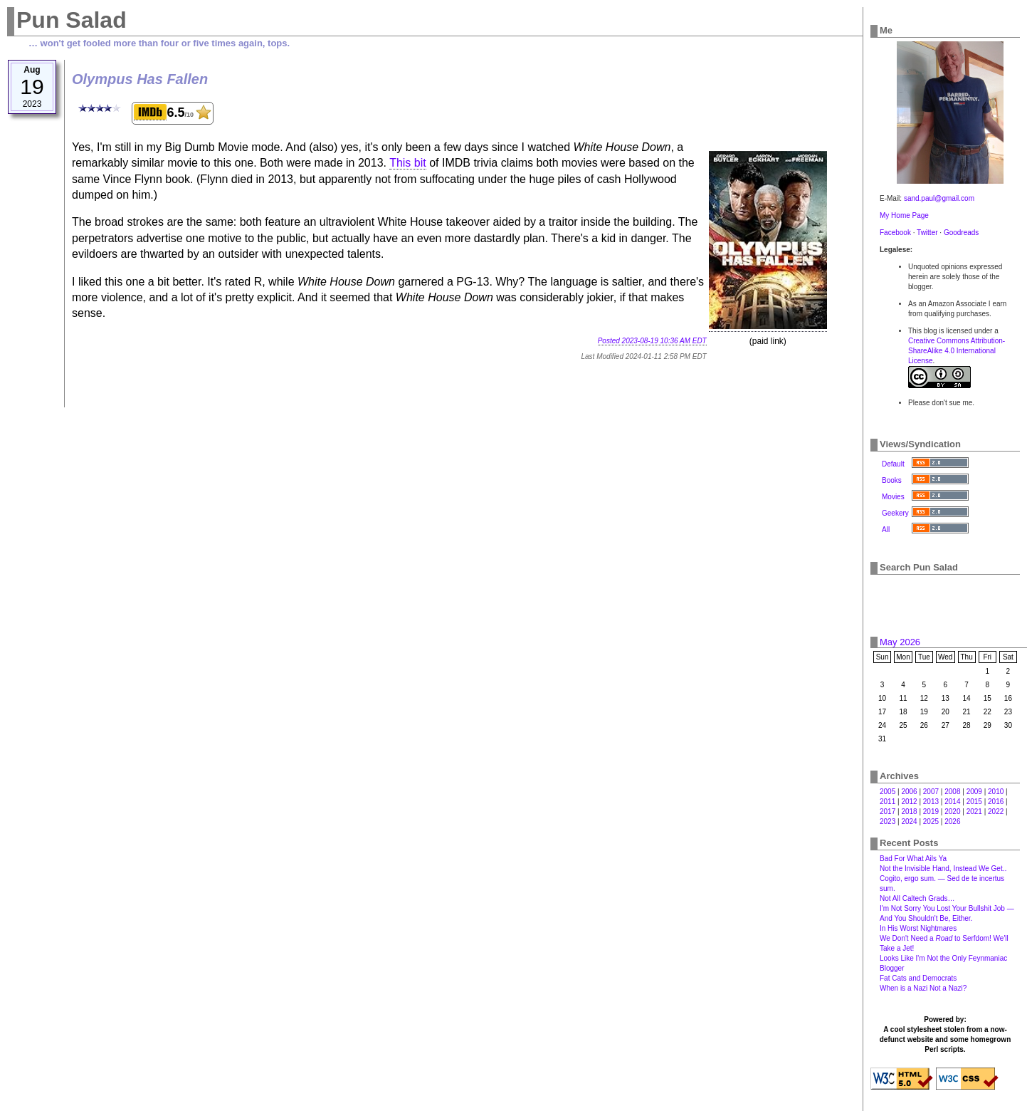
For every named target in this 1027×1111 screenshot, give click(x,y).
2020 (952, 811)
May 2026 (900, 642)
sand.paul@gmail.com (939, 198)
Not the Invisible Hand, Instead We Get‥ (943, 868)
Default (893, 464)
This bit (407, 163)
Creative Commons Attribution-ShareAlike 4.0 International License (956, 351)
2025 (931, 821)
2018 (909, 811)
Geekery (895, 513)
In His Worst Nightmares (918, 928)
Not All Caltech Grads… (917, 898)
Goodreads (961, 232)
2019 (931, 811)
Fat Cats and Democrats (918, 978)
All (886, 529)
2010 (996, 792)
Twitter (927, 232)
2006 (909, 792)
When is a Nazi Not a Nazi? (923, 988)
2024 (909, 821)
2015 (974, 801)
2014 (952, 801)
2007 (931, 792)
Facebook (895, 232)
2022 (996, 811)
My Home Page (904, 215)
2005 (887, 792)
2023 (887, 821)
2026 (952, 821)
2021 (974, 811)
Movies (893, 497)
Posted (652, 341)
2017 (887, 811)
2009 (974, 792)
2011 (887, 801)
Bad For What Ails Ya (913, 858)
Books (892, 480)
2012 (909, 801)
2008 (952, 792)
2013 (931, 801)
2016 (996, 801)
